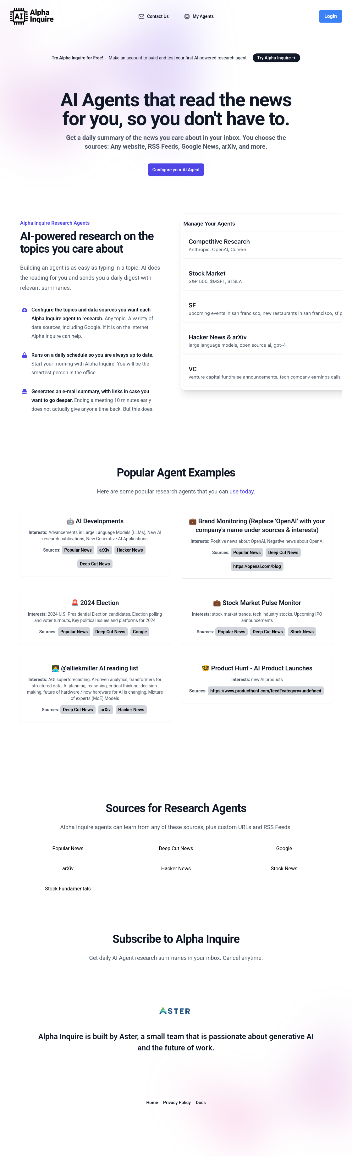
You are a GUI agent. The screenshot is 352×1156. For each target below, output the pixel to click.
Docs (201, 1102)
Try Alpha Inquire (276, 57)
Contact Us (153, 16)
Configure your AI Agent (176, 169)
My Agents (199, 16)
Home (152, 1102)
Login (330, 16)
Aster (128, 1036)
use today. (242, 491)
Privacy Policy (177, 1102)
